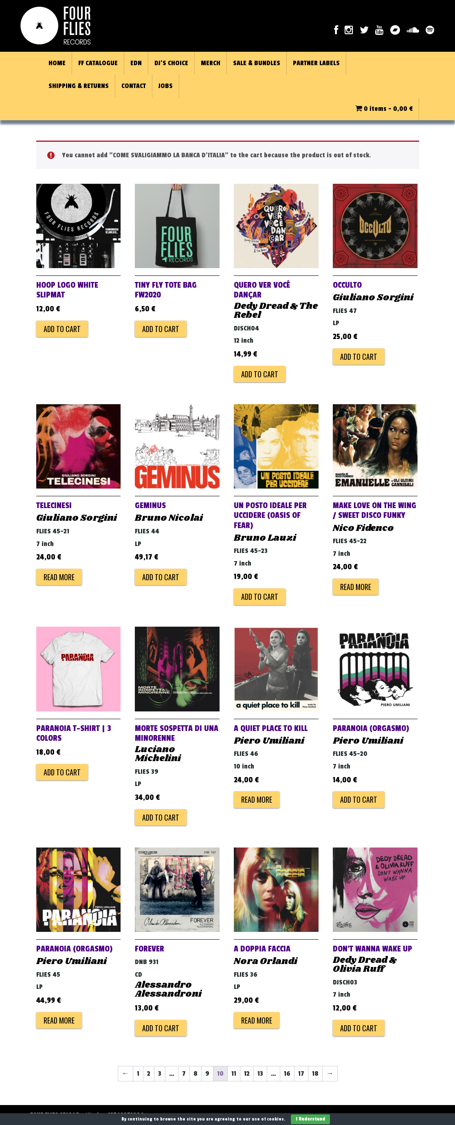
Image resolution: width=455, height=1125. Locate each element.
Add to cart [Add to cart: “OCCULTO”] (358, 356)
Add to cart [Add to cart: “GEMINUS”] (160, 577)
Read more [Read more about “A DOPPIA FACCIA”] (256, 1020)
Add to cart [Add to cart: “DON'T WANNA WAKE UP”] (358, 1028)
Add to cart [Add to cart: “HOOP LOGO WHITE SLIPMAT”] (62, 329)
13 (260, 1074)
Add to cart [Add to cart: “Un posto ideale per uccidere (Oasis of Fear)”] (259, 596)
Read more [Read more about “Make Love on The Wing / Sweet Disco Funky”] (355, 586)
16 (287, 1074)
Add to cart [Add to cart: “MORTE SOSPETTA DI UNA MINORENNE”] (160, 817)
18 (315, 1074)
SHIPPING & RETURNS (78, 86)
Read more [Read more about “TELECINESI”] (59, 577)
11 (233, 1074)
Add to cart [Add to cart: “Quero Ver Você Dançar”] (259, 374)
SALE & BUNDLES (256, 63)
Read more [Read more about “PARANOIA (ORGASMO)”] (59, 1020)
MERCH (210, 63)
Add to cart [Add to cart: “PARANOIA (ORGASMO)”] (358, 799)
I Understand (310, 1119)
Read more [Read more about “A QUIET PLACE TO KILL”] (256, 799)
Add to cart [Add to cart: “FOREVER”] (160, 1028)
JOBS (165, 86)
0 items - (384, 109)
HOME (57, 63)
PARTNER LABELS (316, 63)
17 (301, 1074)
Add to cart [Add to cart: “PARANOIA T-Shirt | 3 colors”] (62, 772)
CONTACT (133, 86)
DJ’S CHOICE (171, 63)
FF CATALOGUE (98, 63)
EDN (136, 63)
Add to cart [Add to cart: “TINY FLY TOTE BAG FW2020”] (160, 329)
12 (247, 1074)
